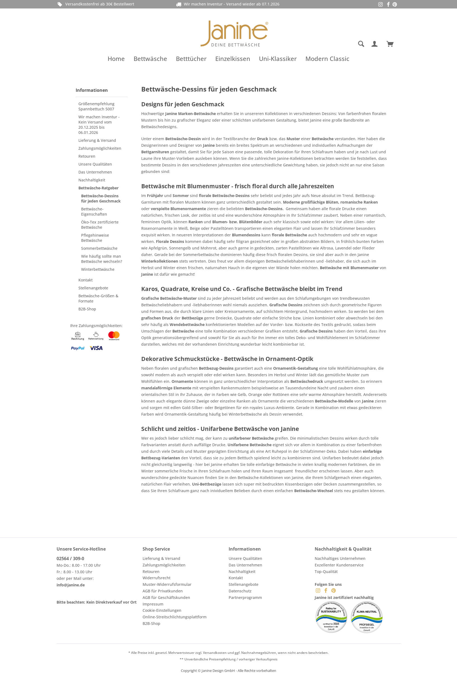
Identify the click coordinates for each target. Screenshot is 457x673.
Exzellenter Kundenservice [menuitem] (339, 565)
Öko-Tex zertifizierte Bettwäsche (100, 224)
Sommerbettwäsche (99, 248)
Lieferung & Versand (97, 140)
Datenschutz (240, 590)
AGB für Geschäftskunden (166, 597)
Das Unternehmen (95, 172)
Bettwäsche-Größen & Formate (98, 298)
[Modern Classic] (327, 58)
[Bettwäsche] (150, 58)
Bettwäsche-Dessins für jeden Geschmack (101, 198)
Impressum (153, 604)
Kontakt (85, 280)
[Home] (116, 58)
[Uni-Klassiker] (277, 58)
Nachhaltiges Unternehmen (340, 558)
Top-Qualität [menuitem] (326, 571)
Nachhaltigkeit (91, 180)
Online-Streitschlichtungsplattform (175, 616)
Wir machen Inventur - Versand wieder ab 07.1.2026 (231, 4)
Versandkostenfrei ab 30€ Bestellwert (95, 4)
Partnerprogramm (245, 597)
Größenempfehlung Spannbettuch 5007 (96, 106)
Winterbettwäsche (97, 269)
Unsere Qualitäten (95, 164)
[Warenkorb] (392, 44)
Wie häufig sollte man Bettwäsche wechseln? (101, 259)
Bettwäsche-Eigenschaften (94, 211)
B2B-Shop (87, 308)
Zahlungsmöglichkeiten (99, 148)
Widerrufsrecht (156, 577)
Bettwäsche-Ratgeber (98, 187)
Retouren (86, 156)
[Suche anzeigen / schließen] (361, 44)
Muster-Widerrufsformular (167, 584)
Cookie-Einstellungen (162, 610)
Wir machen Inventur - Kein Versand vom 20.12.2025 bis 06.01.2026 (99, 124)
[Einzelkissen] (232, 58)
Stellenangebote (93, 287)
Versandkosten (215, 652)
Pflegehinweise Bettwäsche (95, 238)
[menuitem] (339, 44)
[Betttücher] (191, 58)
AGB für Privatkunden (163, 590)
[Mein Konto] (375, 44)
